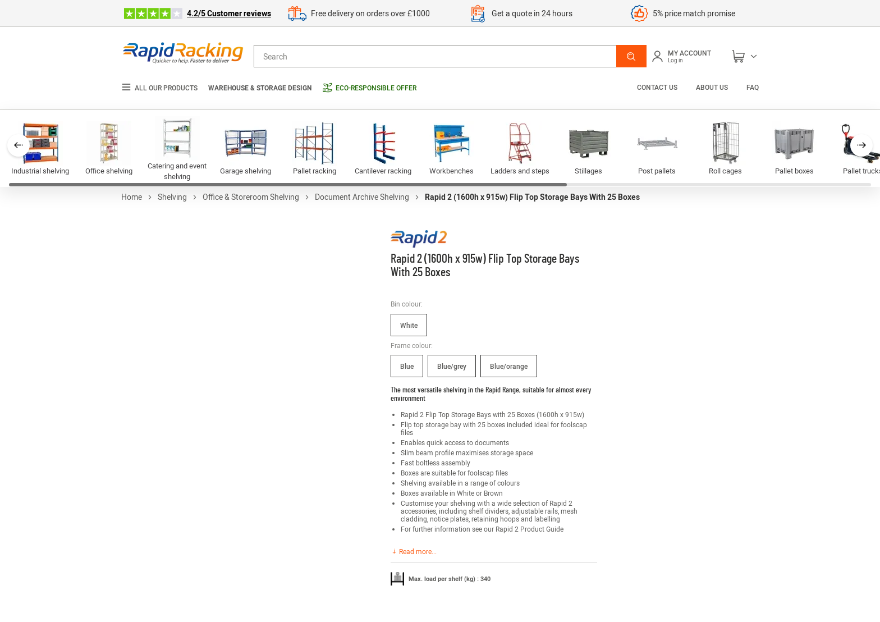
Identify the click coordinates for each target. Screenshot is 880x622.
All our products (159, 88)
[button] (631, 56)
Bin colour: (407, 303)
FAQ (752, 87)
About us (712, 87)
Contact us (658, 87)
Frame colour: (412, 345)
